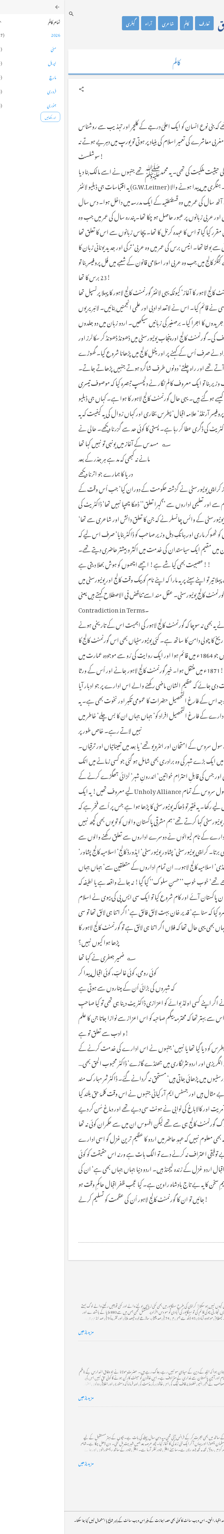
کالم (122, 23)
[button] (17, 89)
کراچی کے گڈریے (193, 1283)
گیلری (66, 23)
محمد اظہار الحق (176, 23)
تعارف (140, 23)
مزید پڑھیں (21, 1331)
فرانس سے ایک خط (193, 1414)
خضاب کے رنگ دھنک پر (187, 1349)
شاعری (104, 23)
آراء (84, 23)
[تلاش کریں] (7, 13)
